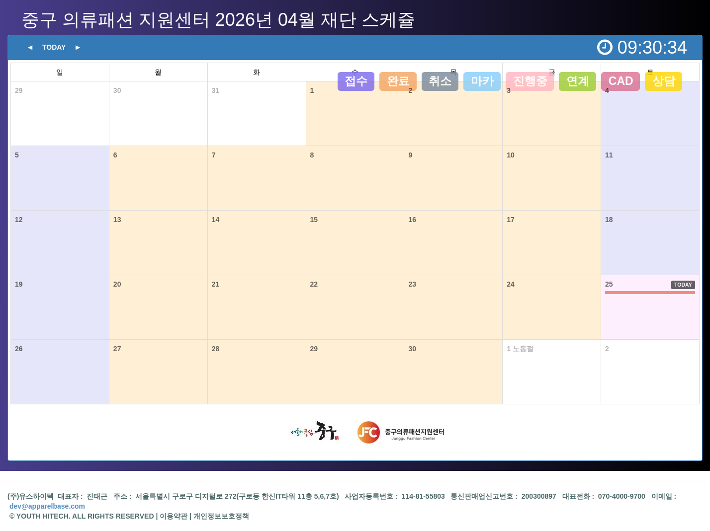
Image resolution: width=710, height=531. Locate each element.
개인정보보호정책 (221, 516)
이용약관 (173, 516)
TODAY (683, 285)
